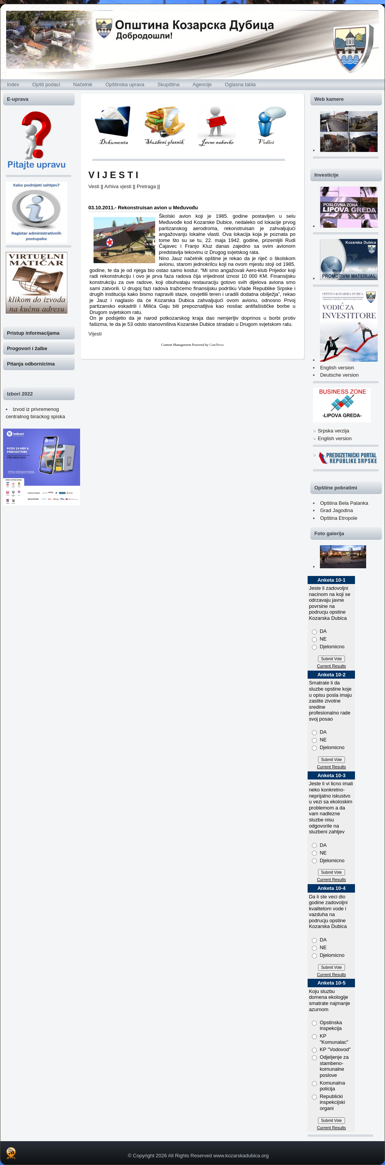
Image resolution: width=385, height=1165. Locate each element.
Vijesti (95, 334)
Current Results (331, 666)
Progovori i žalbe (27, 348)
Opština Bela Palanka (344, 503)
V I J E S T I (113, 175)
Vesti (94, 186)
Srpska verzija (333, 431)
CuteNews (216, 345)
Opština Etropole (338, 518)
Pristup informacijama (33, 333)
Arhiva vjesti (117, 186)
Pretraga (146, 186)
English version (337, 368)
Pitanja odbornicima (31, 364)
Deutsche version (339, 375)
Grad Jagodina (336, 510)
